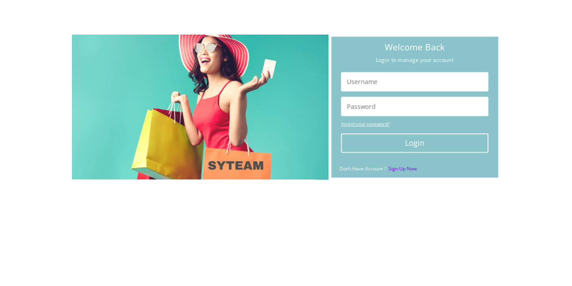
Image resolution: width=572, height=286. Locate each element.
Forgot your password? (363, 124)
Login (415, 144)
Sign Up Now (402, 168)
